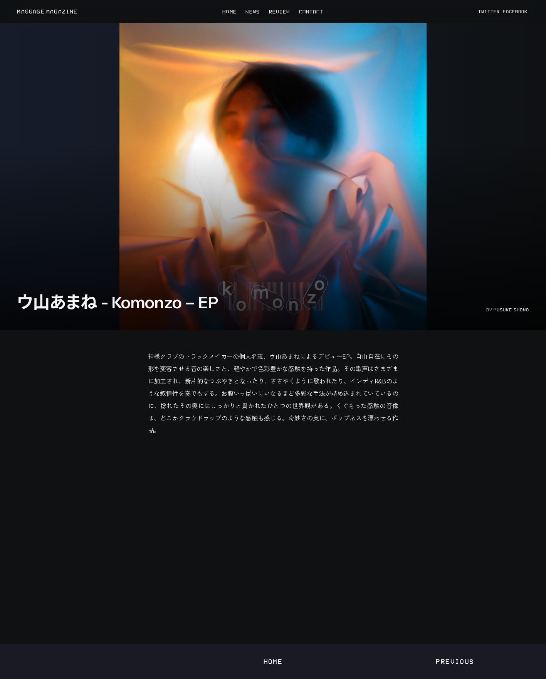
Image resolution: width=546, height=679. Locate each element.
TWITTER (489, 11)
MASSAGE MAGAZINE (47, 12)
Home (273, 661)
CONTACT (311, 11)
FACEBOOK (515, 11)
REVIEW (279, 11)
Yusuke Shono (511, 309)
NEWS (252, 11)
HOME (229, 11)
